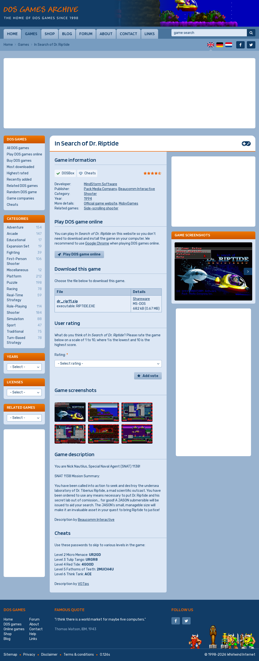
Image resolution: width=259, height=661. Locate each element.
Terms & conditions (79, 655)
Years (12, 356)
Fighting (24, 252)
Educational (24, 240)
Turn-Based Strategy (24, 340)
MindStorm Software (100, 184)
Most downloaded (20, 167)
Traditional (24, 331)
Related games (21, 407)
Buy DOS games (19, 161)
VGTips (83, 584)
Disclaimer (49, 655)
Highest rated (17, 173)
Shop (50, 33)
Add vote (150, 376)
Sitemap (10, 655)
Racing (24, 289)
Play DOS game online (82, 254)
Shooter (90, 194)
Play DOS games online (24, 154)
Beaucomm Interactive (136, 189)
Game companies (20, 198)
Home (12, 33)
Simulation (24, 319)
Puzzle (24, 282)
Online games (14, 629)
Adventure (24, 227)
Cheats (12, 205)
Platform (24, 276)
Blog (67, 33)
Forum (85, 33)
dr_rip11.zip (67, 301)
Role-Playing (24, 306)
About (106, 33)
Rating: (61, 355)
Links (150, 33)
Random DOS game (22, 192)
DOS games (14, 609)
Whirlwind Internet (241, 655)
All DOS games (18, 148)
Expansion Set (24, 246)
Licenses (15, 382)
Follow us (182, 609)
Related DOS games (22, 186)
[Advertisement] (129, 93)
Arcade (24, 233)
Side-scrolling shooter (101, 208)
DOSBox (68, 173)
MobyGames (128, 203)
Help (32, 634)
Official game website (100, 203)
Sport (24, 325)
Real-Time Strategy (24, 297)
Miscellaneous (24, 270)
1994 (88, 199)
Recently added (19, 179)
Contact (128, 33)
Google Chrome (97, 243)
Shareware (141, 299)
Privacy (29, 655)
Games (31, 33)
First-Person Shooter (24, 261)
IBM (84, 629)
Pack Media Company (100, 189)
